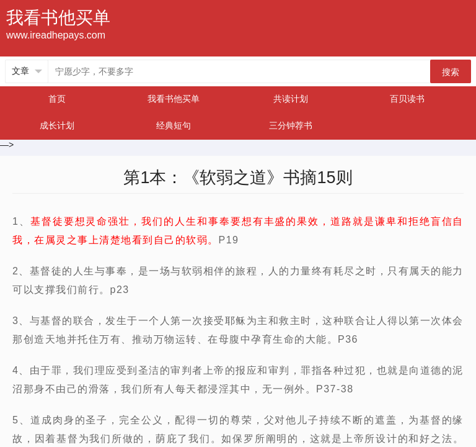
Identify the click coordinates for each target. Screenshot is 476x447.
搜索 (450, 72)
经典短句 (173, 125)
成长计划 (57, 125)
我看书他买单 (174, 99)
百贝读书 (407, 99)
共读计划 (290, 99)
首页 (57, 99)
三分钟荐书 (290, 125)
